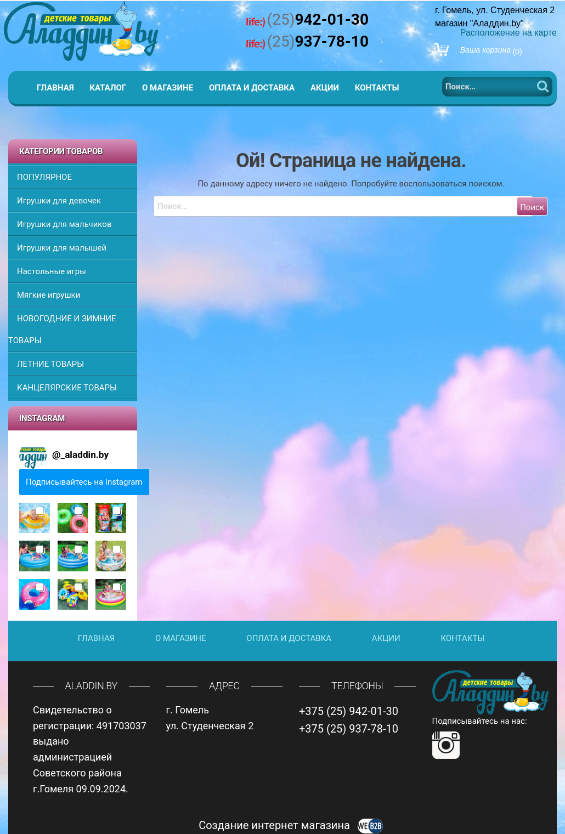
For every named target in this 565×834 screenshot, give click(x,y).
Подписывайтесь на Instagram (84, 482)
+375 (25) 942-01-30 (348, 711)
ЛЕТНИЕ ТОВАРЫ (50, 364)
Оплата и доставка (252, 88)
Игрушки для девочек (59, 201)
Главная (55, 88)
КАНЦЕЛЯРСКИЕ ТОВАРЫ (67, 388)
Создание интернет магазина (291, 825)
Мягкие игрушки (48, 295)
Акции (324, 88)
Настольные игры (51, 271)
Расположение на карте (508, 32)
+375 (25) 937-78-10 (348, 728)
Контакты (377, 88)
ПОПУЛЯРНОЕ (44, 177)
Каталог (107, 88)
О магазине (167, 88)
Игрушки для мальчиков (64, 224)
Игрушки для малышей (61, 248)
